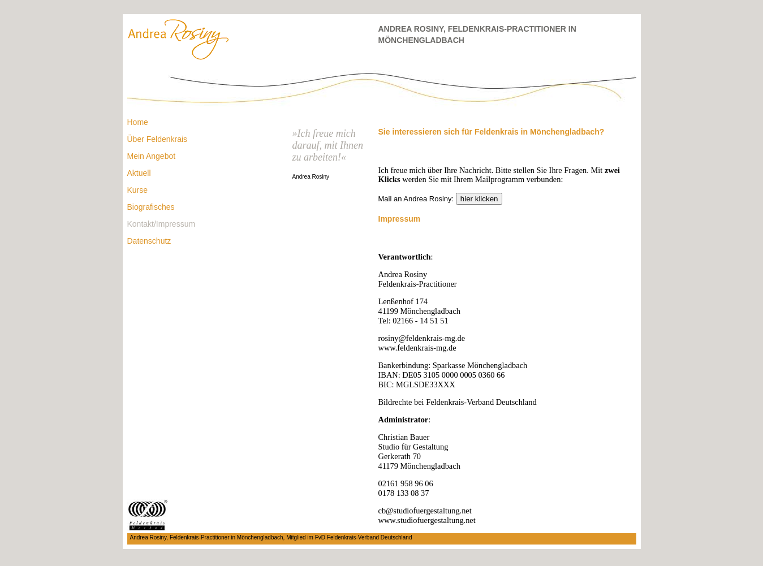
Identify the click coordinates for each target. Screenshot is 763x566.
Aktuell (139, 173)
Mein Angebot (151, 156)
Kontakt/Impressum (161, 223)
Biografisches (151, 206)
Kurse (137, 190)
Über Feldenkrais (157, 139)
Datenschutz (149, 240)
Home (137, 122)
